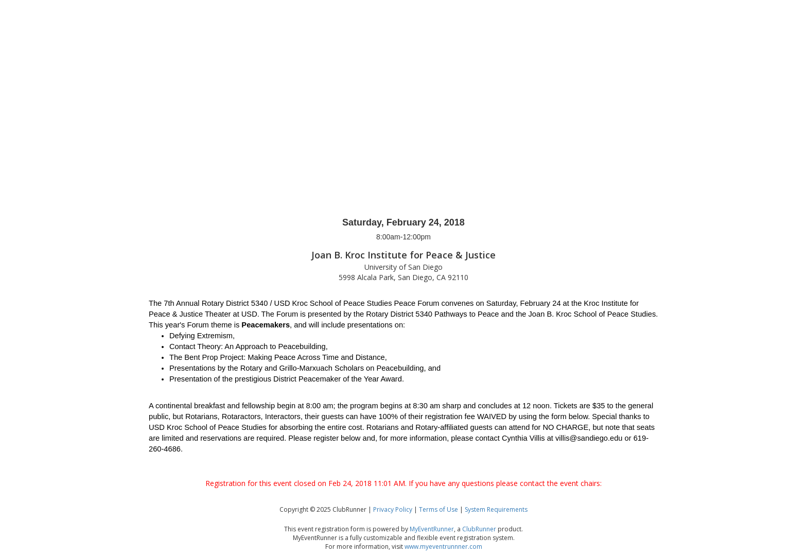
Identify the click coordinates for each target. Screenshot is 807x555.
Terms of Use (438, 509)
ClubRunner (479, 529)
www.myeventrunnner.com (443, 546)
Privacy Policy (392, 509)
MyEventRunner (432, 529)
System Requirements (496, 509)
